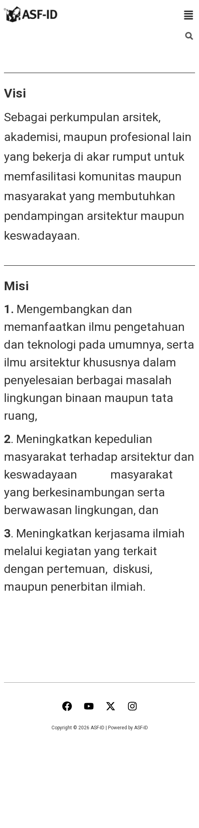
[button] (188, 15)
